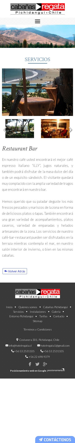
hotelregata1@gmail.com (55, 349)
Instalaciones (38, 315)
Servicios (18, 315)
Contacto (58, 320)
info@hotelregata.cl (20, 349)
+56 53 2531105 (24, 355)
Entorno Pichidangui (21, 320)
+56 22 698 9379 (39, 360)
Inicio (9, 311)
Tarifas (43, 320)
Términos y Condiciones (37, 333)
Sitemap (37, 324)
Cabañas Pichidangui (55, 311)
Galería (56, 315)
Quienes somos (27, 311)
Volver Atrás (17, 273)
